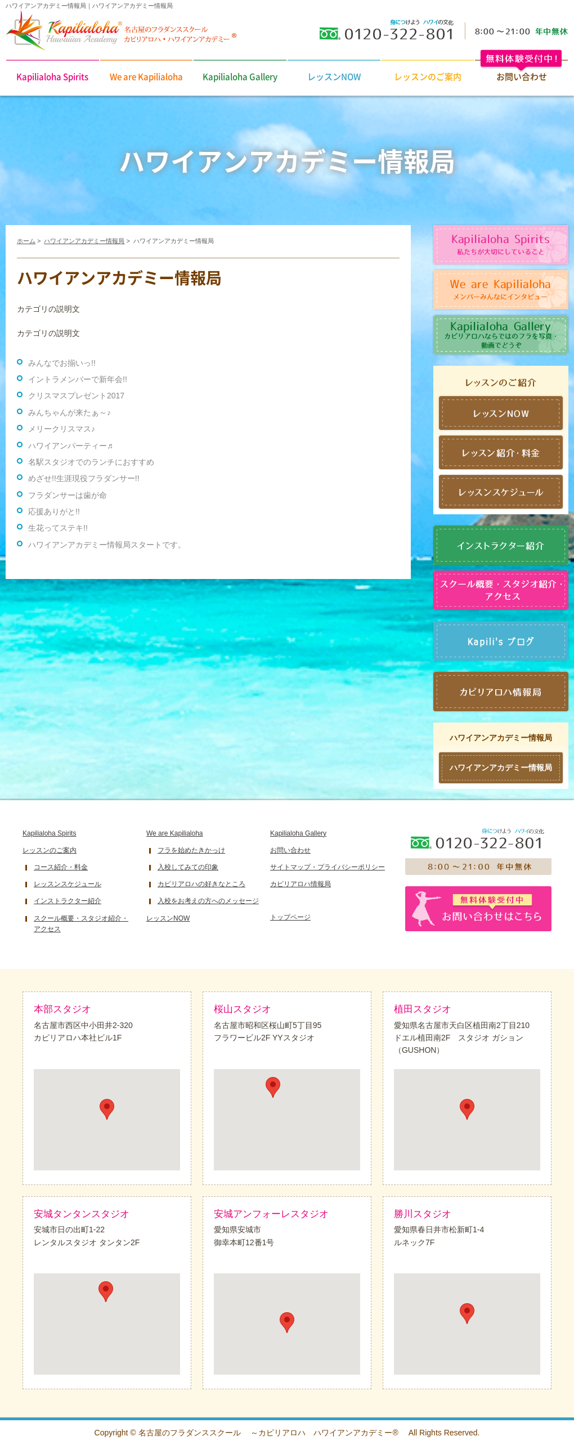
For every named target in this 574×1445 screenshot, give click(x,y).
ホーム (26, 240)
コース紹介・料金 (61, 867)
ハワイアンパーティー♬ (70, 445)
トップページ (290, 917)
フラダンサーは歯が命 (67, 495)
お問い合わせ (290, 850)
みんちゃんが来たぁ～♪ (69, 412)
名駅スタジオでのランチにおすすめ (91, 461)
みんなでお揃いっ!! (62, 362)
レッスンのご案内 (427, 76)
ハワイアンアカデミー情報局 (84, 240)
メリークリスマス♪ (61, 428)
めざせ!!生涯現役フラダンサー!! (84, 478)
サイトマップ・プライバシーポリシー (327, 867)
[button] (107, 1109)
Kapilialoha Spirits (52, 76)
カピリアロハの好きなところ (201, 884)
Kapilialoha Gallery (240, 76)
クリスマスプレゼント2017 (76, 395)
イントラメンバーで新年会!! (77, 379)
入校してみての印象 (188, 867)
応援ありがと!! (54, 511)
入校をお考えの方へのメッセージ (208, 901)
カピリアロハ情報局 (300, 884)
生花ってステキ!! (58, 527)
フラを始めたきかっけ (191, 850)
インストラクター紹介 (67, 901)
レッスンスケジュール (67, 884)
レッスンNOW (334, 76)
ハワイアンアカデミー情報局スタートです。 (107, 544)
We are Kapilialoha (146, 76)
